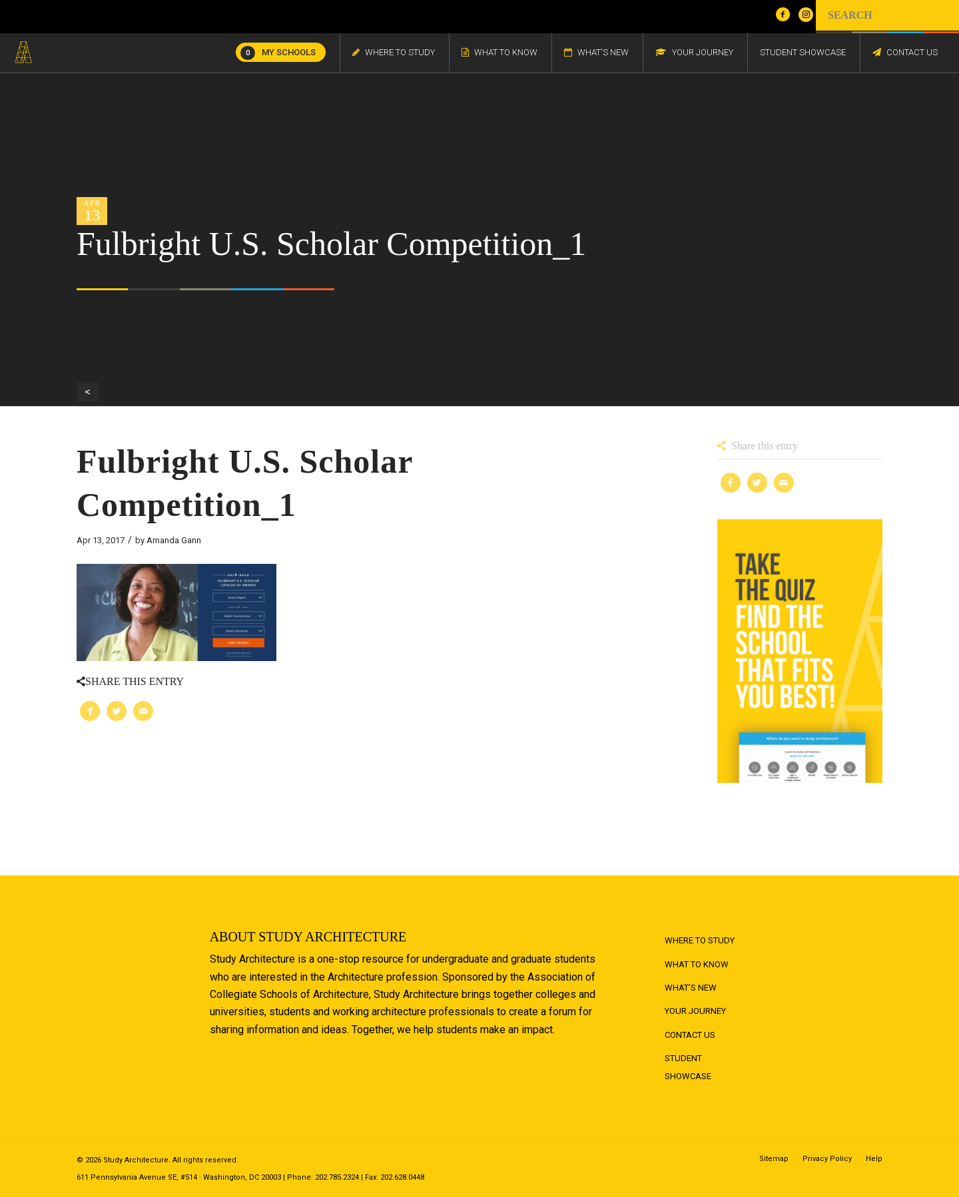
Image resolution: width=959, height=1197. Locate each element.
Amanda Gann (174, 540)
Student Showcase (688, 1066)
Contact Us (690, 1035)
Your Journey (695, 1011)
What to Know (697, 964)
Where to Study (700, 940)
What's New (691, 988)
